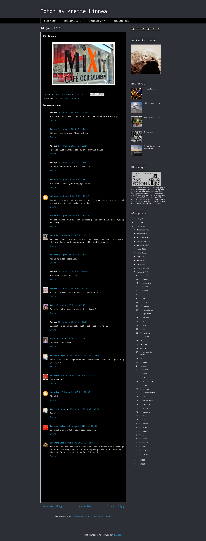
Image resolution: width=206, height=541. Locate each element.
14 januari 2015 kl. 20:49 (72, 272)
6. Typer (140, 435)
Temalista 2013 (120, 21)
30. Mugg (140, 340)
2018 (137, 219)
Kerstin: (54, 235)
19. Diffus (141, 385)
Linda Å (54, 216)
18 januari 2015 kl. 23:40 (82, 426)
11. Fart (140, 416)
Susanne (54, 180)
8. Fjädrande (142, 427)
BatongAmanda (57, 443)
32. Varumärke (143, 333)
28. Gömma (141, 348)
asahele (54, 255)
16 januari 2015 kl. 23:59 (80, 375)
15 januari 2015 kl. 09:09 (72, 322)
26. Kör (140, 358)
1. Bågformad (150, 89)
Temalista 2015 (72, 21)
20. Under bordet (144, 381)
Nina (52, 339)
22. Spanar (141, 374)
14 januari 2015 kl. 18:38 (74, 216)
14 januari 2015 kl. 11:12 (72, 129)
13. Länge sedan (144, 408)
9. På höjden (142, 423)
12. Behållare (143, 412)
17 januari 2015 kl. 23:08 (75, 392)
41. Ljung (141, 298)
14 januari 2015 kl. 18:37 (74, 196)
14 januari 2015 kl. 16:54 (72, 163)
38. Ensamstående (144, 310)
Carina (53, 129)
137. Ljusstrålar (152, 103)
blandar (76, 98)
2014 (137, 460)
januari (141, 272)
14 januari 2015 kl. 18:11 (74, 180)
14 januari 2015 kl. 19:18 (75, 235)
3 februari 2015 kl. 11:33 (80, 443)
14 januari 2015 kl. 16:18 (72, 146)
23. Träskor (142, 370)
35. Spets (141, 321)
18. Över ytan (143, 389)
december (141, 230)
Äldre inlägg (115, 506)
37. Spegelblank (144, 314)
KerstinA (54, 392)
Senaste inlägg (53, 506)
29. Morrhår (142, 344)
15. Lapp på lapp (144, 400)
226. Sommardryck (152, 117)
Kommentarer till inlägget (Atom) (93, 516)
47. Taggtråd (142, 275)
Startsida (84, 506)
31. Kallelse (142, 337)
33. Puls (140, 329)
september (142, 241)
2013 (137, 464)
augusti (141, 245)
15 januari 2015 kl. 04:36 (72, 288)
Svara (53, 120)
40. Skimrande (143, 302)
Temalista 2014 (96, 21)
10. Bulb (140, 420)
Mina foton (50, 21)
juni (139, 253)
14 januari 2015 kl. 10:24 (72, 112)
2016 (137, 222)
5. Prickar (141, 439)
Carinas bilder (58, 426)
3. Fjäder (141, 446)
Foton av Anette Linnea (73, 11)
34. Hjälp (141, 325)
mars (139, 264)
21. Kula (140, 377)
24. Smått (141, 366)
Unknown (54, 196)
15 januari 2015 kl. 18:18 (84, 356)
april (140, 260)
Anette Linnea (57, 356)
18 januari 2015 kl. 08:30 (84, 409)
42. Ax (139, 294)
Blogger (118, 535)
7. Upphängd (142, 431)
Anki (52, 305)
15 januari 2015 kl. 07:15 (70, 305)
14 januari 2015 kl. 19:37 (74, 255)
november (141, 234)
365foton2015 (63, 98)
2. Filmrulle (142, 450)
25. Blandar (142, 362)
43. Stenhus (142, 291)
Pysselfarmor (57, 375)
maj (139, 257)
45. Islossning (143, 283)
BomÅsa (53, 288)
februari (141, 268)
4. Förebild (142, 443)
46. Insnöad (142, 279)
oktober (141, 237)
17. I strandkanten (145, 393)
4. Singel (148, 132)
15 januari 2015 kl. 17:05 (70, 339)
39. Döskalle (142, 306)
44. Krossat (142, 287)
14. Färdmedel (143, 404)
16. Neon (140, 397)
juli (139, 249)
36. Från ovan (143, 317)
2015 (137, 226)
